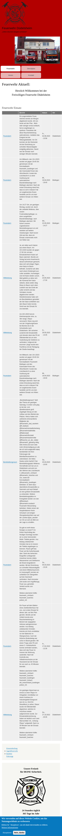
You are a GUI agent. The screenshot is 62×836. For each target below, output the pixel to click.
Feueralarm (7, 136)
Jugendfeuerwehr (12, 751)
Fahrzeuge (9, 756)
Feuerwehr (10, 69)
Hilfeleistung (7, 278)
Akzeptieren (7, 834)
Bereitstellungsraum (10, 462)
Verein (10, 75)
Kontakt (31, 75)
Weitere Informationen (10, 829)
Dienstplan (31, 69)
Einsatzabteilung (11, 748)
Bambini (9, 754)
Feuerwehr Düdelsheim (17, 28)
